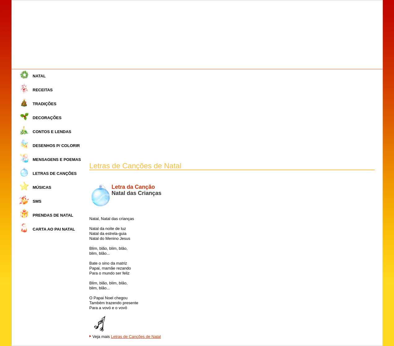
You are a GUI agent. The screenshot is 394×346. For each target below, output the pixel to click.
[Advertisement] (232, 115)
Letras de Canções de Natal (136, 336)
